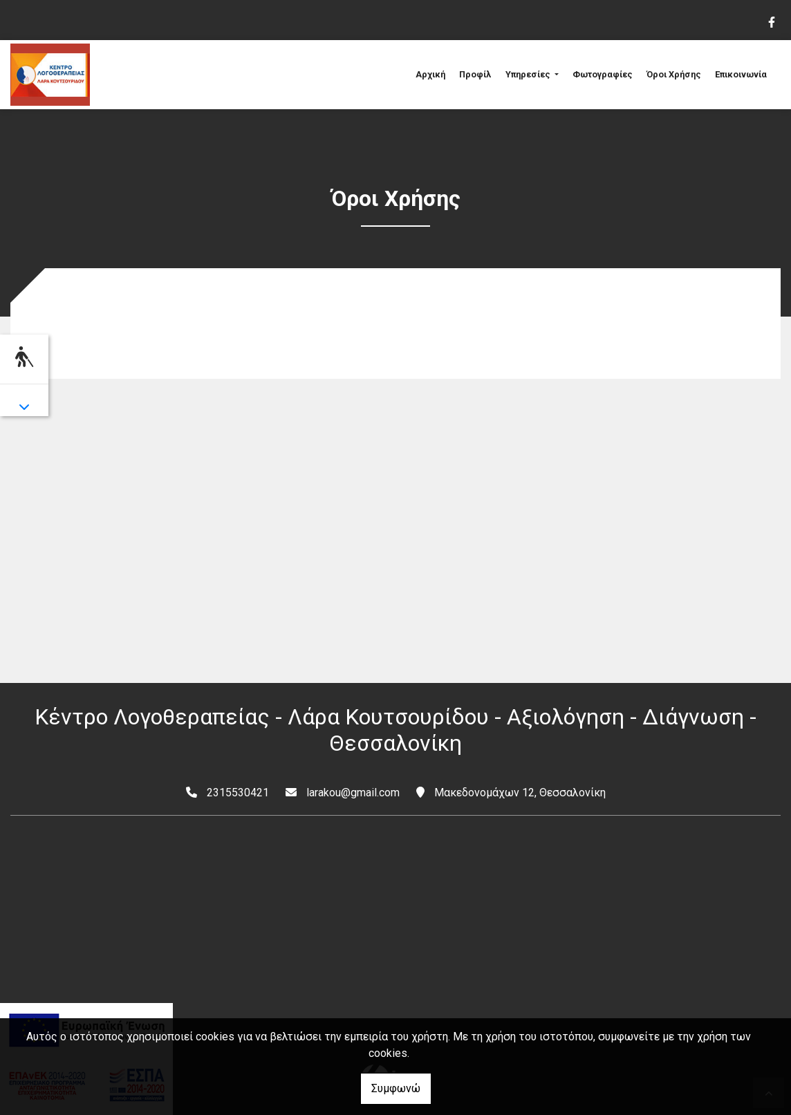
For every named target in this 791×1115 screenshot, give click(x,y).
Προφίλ (475, 74)
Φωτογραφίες (603, 74)
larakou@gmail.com (353, 792)
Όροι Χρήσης (673, 74)
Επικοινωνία (741, 74)
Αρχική (430, 74)
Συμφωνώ (395, 1088)
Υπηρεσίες (528, 74)
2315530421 (238, 792)
